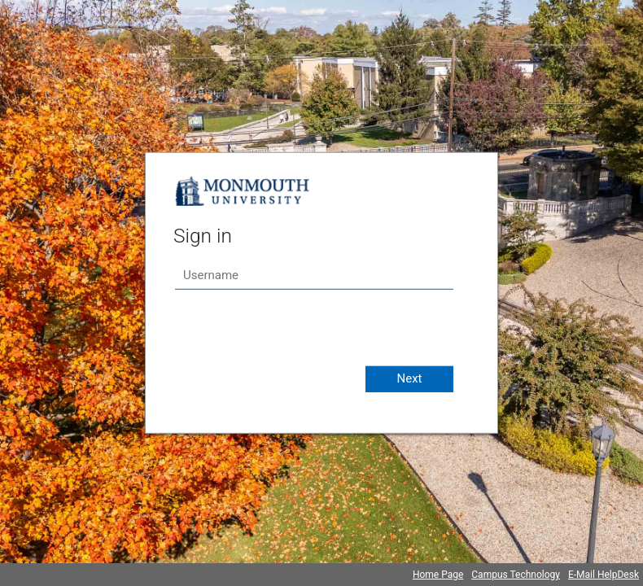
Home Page (438, 574)
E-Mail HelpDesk (603, 574)
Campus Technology (515, 574)
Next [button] (409, 378)
